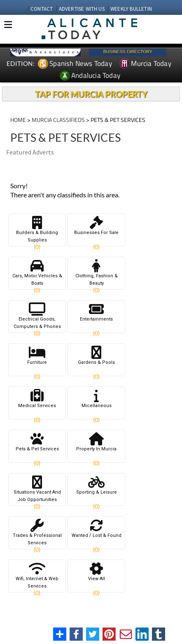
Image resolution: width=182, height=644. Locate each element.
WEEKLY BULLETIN (131, 8)
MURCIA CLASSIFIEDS (58, 119)
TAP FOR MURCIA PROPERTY (91, 94)
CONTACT (41, 8)
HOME (18, 119)
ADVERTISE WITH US (82, 8)
